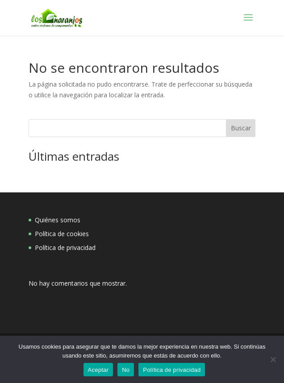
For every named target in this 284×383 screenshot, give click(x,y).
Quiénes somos (57, 220)
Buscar (241, 128)
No (125, 369)
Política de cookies (62, 233)
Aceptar (98, 369)
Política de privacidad (65, 247)
